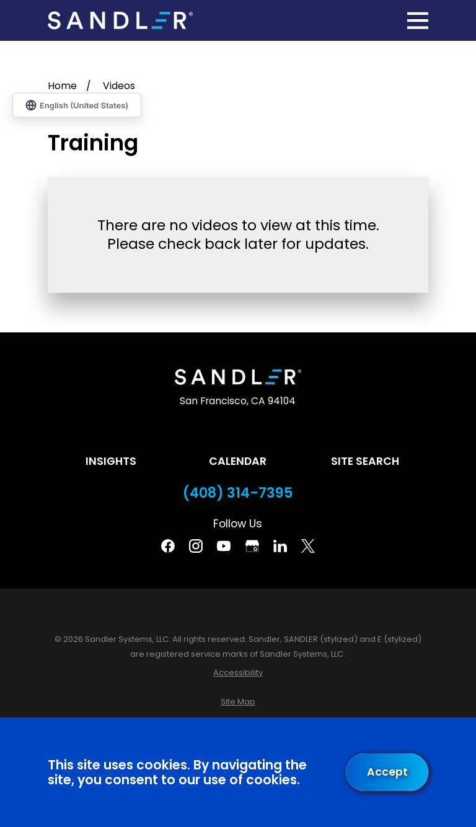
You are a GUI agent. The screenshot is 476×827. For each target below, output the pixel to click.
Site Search (365, 461)
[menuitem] (238, 672)
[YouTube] (224, 546)
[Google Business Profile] (252, 546)
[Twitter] (308, 546)
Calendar (238, 461)
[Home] (120, 21)
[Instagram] (196, 546)
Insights (111, 461)
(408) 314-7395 (238, 493)
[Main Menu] (417, 20)
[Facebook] (168, 546)
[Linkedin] (280, 546)
